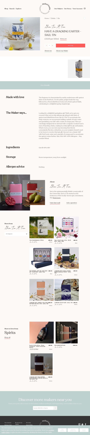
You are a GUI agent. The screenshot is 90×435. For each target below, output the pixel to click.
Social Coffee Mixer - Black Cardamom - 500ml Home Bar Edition (37, 346)
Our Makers (58, 9)
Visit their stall (55, 203)
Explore (18, 9)
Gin (58, 18)
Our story (28, 422)
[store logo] (45, 8)
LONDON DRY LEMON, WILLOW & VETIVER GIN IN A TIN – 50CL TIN (38, 303)
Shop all (7, 337)
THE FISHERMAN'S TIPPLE (36, 240)
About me (48, 51)
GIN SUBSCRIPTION (59, 345)
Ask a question (71, 203)
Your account (8, 422)
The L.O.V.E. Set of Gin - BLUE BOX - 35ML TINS (62, 241)
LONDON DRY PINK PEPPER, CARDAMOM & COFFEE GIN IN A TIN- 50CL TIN (38, 378)
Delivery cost (63, 38)
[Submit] (55, 408)
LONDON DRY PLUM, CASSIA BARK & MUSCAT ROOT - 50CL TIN (62, 272)
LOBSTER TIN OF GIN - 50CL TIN (63, 302)
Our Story (67, 9)
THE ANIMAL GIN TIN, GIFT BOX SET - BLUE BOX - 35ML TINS (38, 271)
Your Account (78, 9)
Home (47, 18)
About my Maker (62, 51)
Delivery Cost (8, 425)
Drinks (53, 18)
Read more (57, 198)
